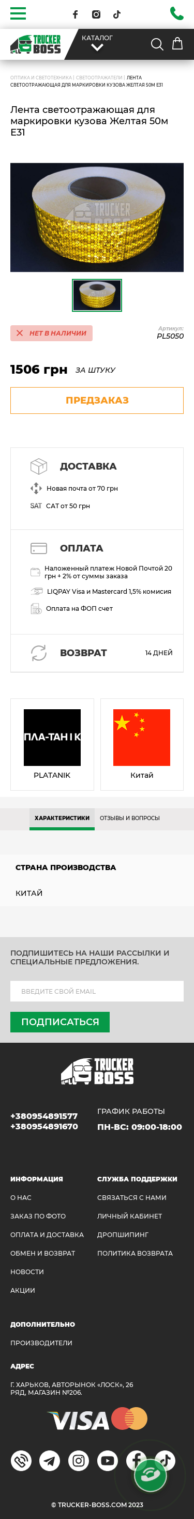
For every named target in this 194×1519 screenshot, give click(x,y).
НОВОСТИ (27, 1272)
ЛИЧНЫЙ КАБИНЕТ (129, 1216)
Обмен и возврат (42, 1253)
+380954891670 (44, 1126)
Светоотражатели (99, 77)
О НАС (21, 1197)
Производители (41, 1343)
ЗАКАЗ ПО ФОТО (38, 1216)
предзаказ (97, 400)
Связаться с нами (132, 1197)
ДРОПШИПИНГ (122, 1235)
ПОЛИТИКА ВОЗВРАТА (135, 1253)
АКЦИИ (22, 1290)
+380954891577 (44, 1116)
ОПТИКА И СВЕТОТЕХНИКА (41, 77)
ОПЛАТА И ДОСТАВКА (47, 1235)
